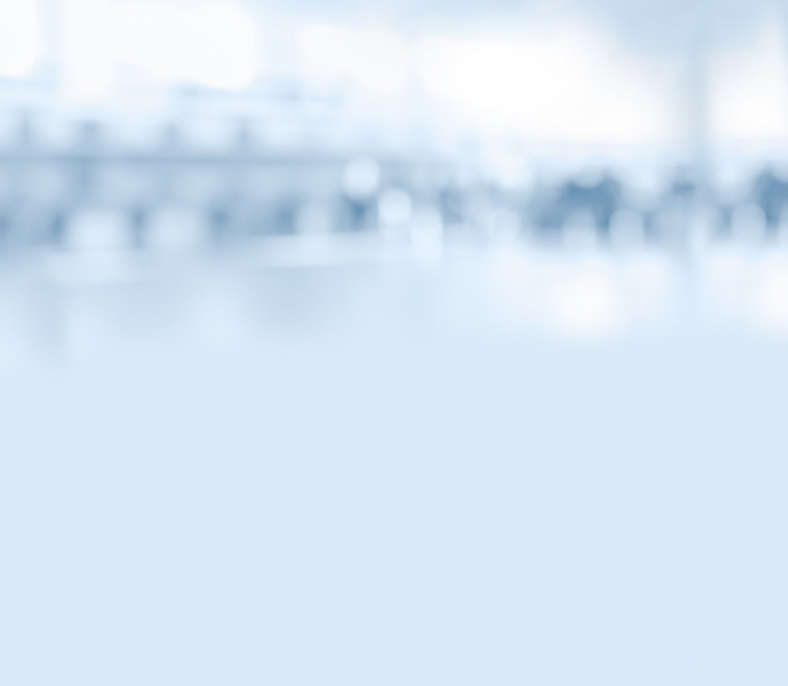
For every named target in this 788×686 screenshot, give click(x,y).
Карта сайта (340, 618)
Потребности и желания (173, 425)
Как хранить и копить (174, 375)
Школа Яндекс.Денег (166, 450)
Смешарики (152, 301)
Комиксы (394, 102)
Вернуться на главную (618, 25)
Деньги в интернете (165, 350)
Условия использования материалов (467, 618)
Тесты (476, 102)
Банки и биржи (157, 326)
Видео (312, 102)
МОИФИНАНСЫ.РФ (394, 174)
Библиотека (557, 102)
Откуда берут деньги (166, 400)
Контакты (267, 618)
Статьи (230, 102)
